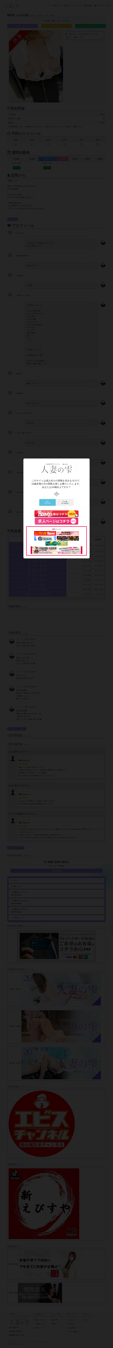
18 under (65, 502)
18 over (47, 502)
